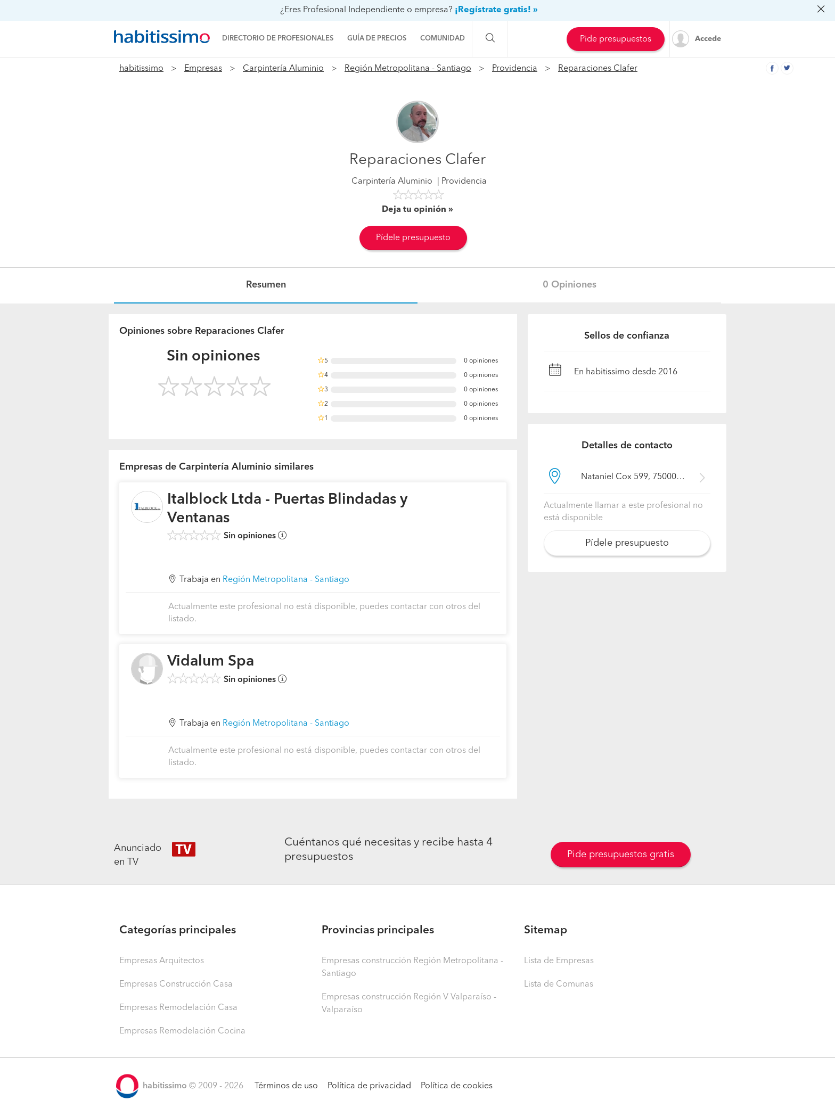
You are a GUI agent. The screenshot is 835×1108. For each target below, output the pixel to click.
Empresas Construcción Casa (176, 984)
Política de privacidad (369, 1086)
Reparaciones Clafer (597, 68)
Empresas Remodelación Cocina (182, 1031)
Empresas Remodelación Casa (178, 1008)
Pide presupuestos (615, 39)
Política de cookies (457, 1086)
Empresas (203, 68)
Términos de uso (286, 1086)
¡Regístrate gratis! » (496, 10)
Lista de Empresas (559, 961)
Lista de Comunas (558, 984)
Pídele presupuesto (413, 238)
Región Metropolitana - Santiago (408, 68)
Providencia (514, 68)
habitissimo (141, 68)
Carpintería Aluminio (283, 68)
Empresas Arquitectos (161, 961)
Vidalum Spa (210, 661)
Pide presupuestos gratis (620, 854)
